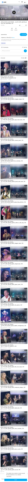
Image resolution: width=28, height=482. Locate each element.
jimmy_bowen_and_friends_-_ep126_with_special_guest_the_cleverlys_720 (12, 160)
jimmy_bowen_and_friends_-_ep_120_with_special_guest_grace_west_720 (12, 284)
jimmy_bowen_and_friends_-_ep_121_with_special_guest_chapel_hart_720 (12, 263)
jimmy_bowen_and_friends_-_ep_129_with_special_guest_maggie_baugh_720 (12, 98)
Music (13, 37)
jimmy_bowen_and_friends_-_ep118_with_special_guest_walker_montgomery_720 (13, 325)
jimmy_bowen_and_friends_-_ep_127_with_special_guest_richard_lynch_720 (12, 140)
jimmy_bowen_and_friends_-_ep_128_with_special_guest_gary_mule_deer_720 (13, 119)
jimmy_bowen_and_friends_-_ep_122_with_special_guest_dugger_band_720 (12, 242)
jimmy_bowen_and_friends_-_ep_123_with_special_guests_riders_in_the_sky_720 (13, 222)
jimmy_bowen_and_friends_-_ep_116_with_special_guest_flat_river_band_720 (12, 366)
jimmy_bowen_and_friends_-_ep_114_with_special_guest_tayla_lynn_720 (11, 407)
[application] (14, 12)
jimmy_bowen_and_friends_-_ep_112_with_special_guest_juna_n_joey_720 (12, 448)
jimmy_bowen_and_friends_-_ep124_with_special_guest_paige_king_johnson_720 (13, 201)
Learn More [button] (8, 476)
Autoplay (22, 57)
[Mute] (22, 18)
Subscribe (23, 34)
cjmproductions (4, 34)
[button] (22, 2)
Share (12, 29)
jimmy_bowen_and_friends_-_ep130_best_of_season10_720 (8, 77)
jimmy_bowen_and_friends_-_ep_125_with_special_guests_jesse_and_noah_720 (13, 181)
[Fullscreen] (26, 18)
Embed (16, 29)
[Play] (1, 18)
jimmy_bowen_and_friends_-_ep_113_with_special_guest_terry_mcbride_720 (12, 428)
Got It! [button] (15, 479)
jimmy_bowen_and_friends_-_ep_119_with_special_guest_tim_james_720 (11, 304)
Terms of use (3, 479)
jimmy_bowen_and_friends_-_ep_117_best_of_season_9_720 (8, 345)
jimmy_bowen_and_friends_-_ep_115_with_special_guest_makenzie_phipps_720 (13, 387)
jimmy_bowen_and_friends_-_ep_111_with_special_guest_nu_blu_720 (10, 469)
